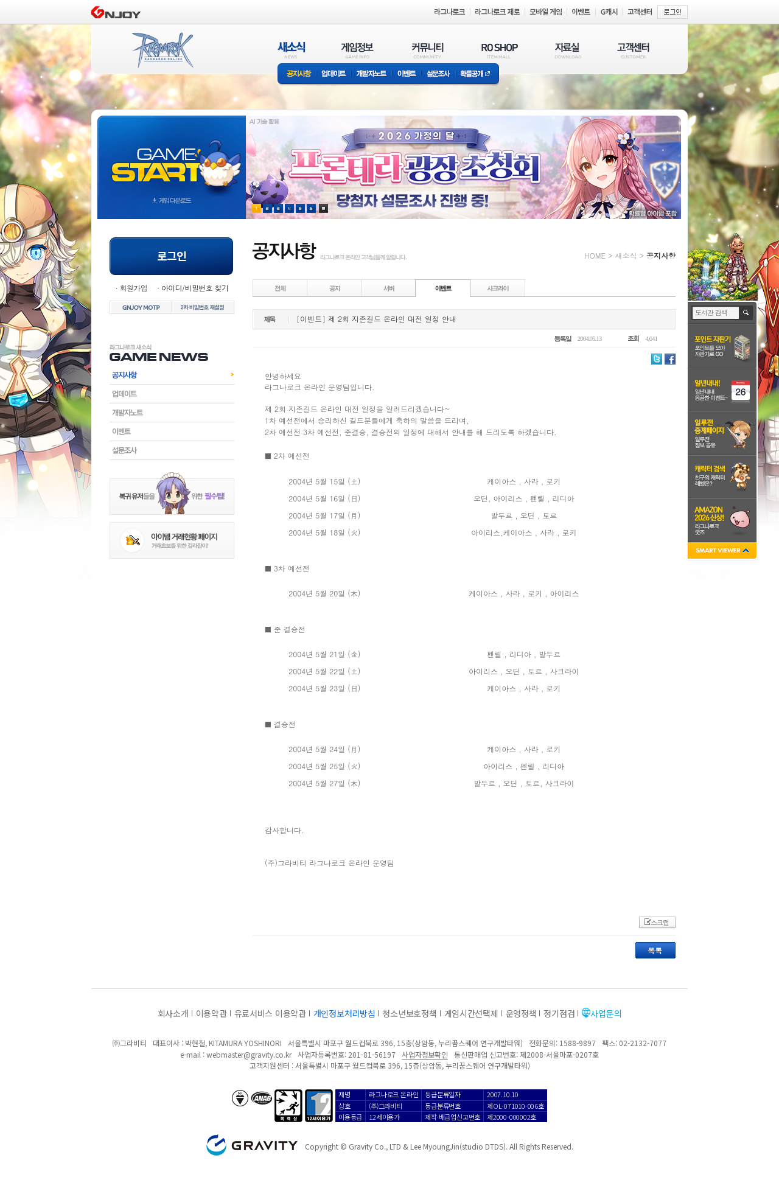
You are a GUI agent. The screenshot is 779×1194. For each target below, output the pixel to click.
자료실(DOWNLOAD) (567, 50)
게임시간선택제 (471, 1013)
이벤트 (406, 74)
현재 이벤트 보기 (323, 208)
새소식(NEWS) (292, 50)
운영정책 (521, 1013)
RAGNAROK (161, 50)
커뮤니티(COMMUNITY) (428, 50)
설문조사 (438, 74)
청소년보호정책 (409, 1013)
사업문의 (605, 1013)
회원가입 (133, 287)
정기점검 (559, 1013)
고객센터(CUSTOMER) (633, 50)
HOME (595, 255)
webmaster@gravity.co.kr (249, 1054)
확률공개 (477, 74)
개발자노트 (371, 74)
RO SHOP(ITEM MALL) (499, 50)
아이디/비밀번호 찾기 (194, 287)
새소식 (626, 255)
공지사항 (297, 74)
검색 (746, 312)
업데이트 (333, 74)
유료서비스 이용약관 (270, 1013)
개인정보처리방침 (344, 1013)
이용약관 (211, 1013)
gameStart (171, 156)
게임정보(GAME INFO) (358, 50)
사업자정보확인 (424, 1054)
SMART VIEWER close (723, 551)
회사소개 (173, 1013)
